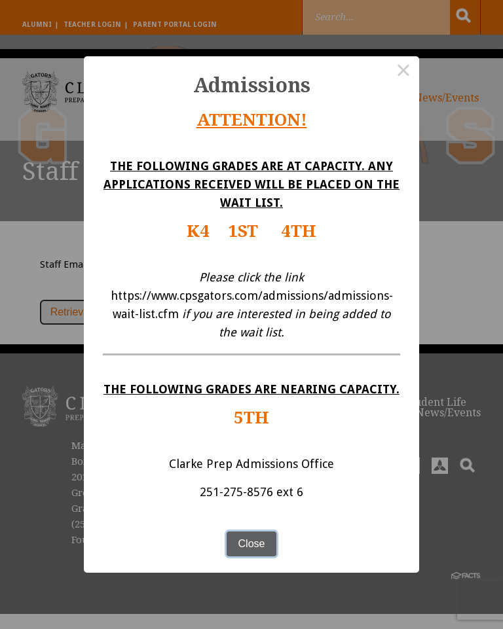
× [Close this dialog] (403, 72)
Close (251, 543)
